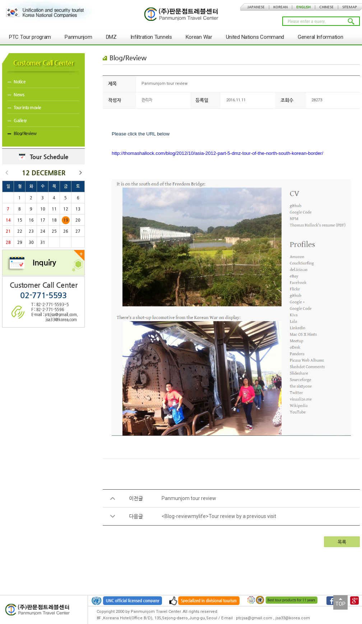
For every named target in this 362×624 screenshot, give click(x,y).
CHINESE (326, 7)
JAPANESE (256, 7)
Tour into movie (24, 107)
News (16, 94)
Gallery (17, 120)
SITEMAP (349, 7)
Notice (16, 81)
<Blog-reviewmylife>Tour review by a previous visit (219, 516)
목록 (342, 542)
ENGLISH (303, 7)
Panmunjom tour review (189, 498)
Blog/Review (22, 133)
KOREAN (280, 7)
